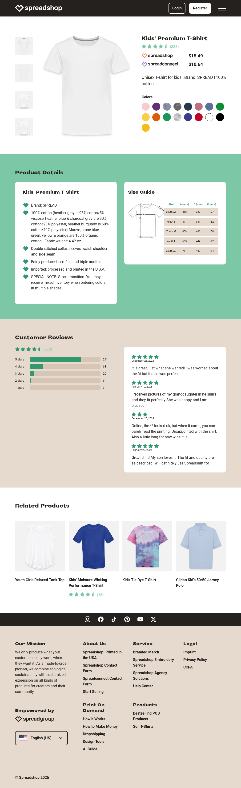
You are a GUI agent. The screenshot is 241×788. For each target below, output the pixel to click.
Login (177, 8)
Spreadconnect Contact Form (102, 681)
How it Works (94, 719)
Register (200, 8)
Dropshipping (94, 734)
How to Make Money (100, 726)
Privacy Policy (195, 659)
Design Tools (93, 741)
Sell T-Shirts (143, 726)
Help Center (143, 686)
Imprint (189, 652)
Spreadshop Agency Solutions (150, 676)
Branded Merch (146, 652)
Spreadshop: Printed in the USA (102, 655)
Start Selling (93, 691)
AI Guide (90, 749)
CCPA (188, 667)
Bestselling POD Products (146, 716)
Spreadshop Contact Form (100, 668)
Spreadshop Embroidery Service (153, 662)
